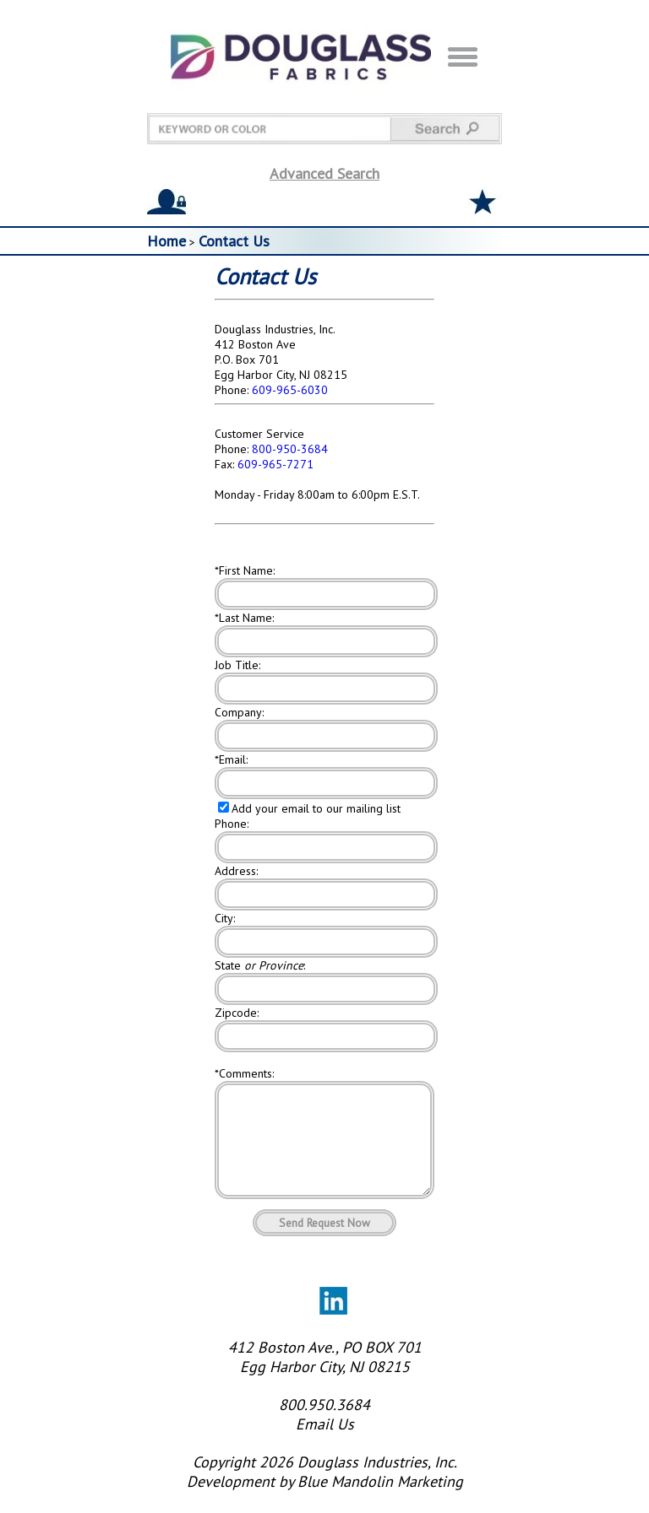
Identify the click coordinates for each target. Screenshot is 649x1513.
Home (166, 241)
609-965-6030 (290, 389)
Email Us (325, 1444)
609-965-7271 (275, 464)
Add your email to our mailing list (316, 808)
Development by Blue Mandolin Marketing (325, 1501)
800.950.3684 (324, 1425)
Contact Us (234, 241)
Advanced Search (324, 173)
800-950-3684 (290, 449)
